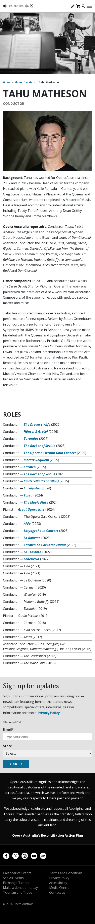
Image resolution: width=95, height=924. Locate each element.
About (18, 82)
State (7, 746)
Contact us (57, 892)
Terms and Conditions (66, 873)
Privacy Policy (49, 713)
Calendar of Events (17, 873)
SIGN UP (16, 764)
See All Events (13, 878)
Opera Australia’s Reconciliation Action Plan (47, 835)
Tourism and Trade (17, 892)
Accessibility (58, 883)
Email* (8, 729)
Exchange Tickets (16, 883)
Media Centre (59, 887)
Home (6, 82)
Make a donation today (20, 887)
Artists (30, 82)
